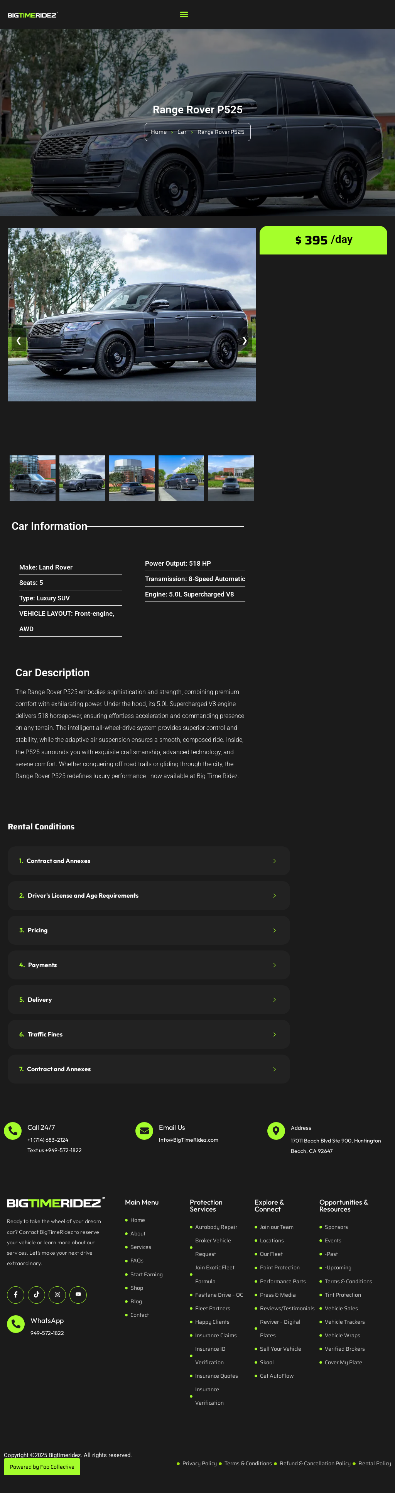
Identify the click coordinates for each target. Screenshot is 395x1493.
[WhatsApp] (16, 1324)
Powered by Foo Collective (42, 1466)
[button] (183, 14)
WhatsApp (47, 1320)
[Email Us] (144, 1131)
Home (159, 131)
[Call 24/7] (13, 1131)
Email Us (172, 1127)
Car (182, 131)
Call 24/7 (41, 1127)
